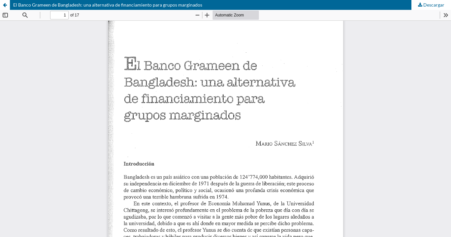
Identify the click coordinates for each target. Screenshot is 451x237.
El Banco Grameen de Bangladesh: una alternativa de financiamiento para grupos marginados (107, 5)
